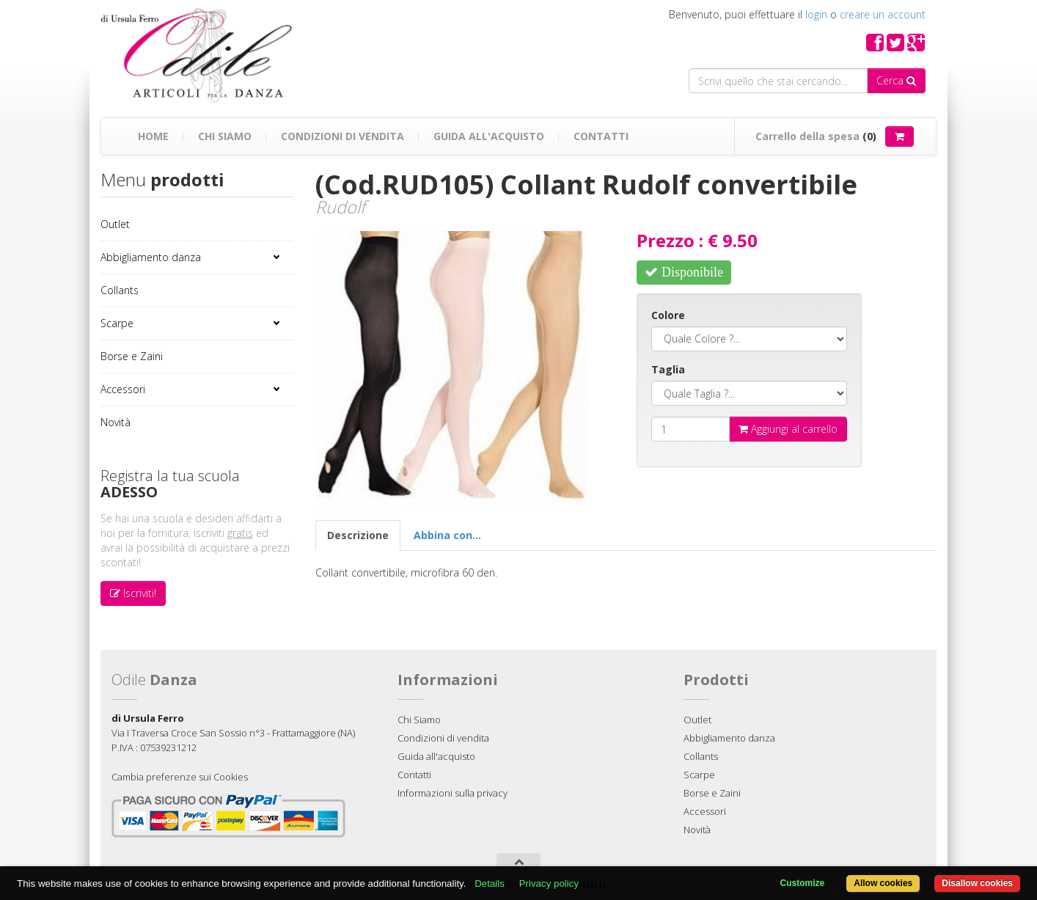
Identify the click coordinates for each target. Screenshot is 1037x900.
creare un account (883, 14)
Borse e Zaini (131, 356)
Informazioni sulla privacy (452, 793)
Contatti (601, 136)
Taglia (668, 369)
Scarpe (116, 323)
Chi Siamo (225, 136)
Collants (119, 290)
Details (489, 883)
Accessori (122, 389)
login (816, 14)
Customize (802, 883)
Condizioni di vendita (342, 136)
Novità (115, 422)
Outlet (115, 224)
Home (153, 136)
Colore (668, 315)
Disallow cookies (977, 883)
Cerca (896, 80)
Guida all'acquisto (488, 136)
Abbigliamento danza (150, 257)
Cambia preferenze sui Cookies (179, 776)
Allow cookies (883, 883)
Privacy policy (549, 883)
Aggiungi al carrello (788, 429)
